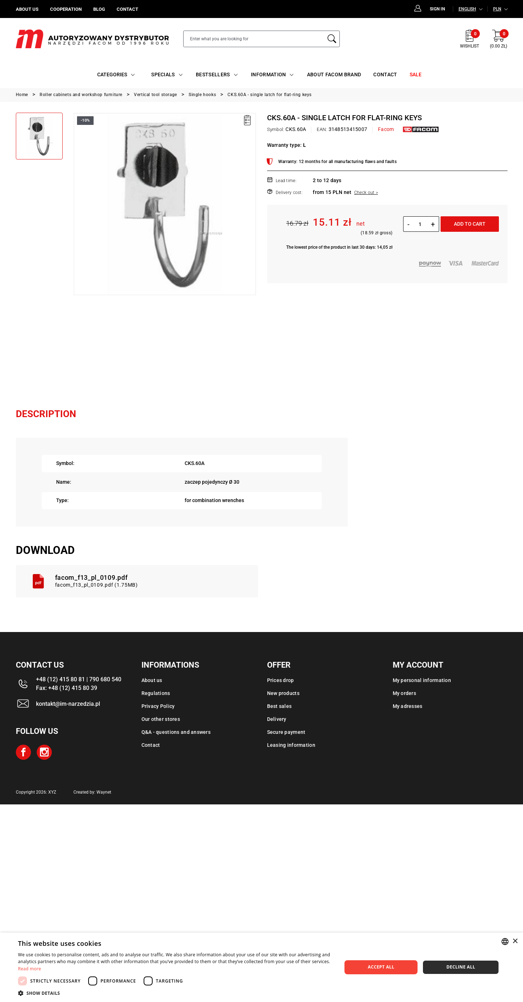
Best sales (279, 706)
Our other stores (160, 719)
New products (283, 693)
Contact (150, 745)
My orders (404, 693)
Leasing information (291, 745)
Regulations (155, 693)
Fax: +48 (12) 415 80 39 (66, 688)
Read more (29, 969)
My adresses (408, 706)
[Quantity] (420, 224)
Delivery (277, 719)
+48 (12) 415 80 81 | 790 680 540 (78, 679)
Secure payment (286, 732)
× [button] (515, 941)
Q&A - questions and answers (176, 732)
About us (151, 680)
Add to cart (470, 224)
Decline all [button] (460, 967)
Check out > (366, 192)
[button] (175, 993)
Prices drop (280, 680)
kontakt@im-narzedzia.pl (68, 703)
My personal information (422, 680)
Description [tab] (46, 414)
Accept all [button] (381, 967)
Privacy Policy (158, 706)
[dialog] (261, 967)
